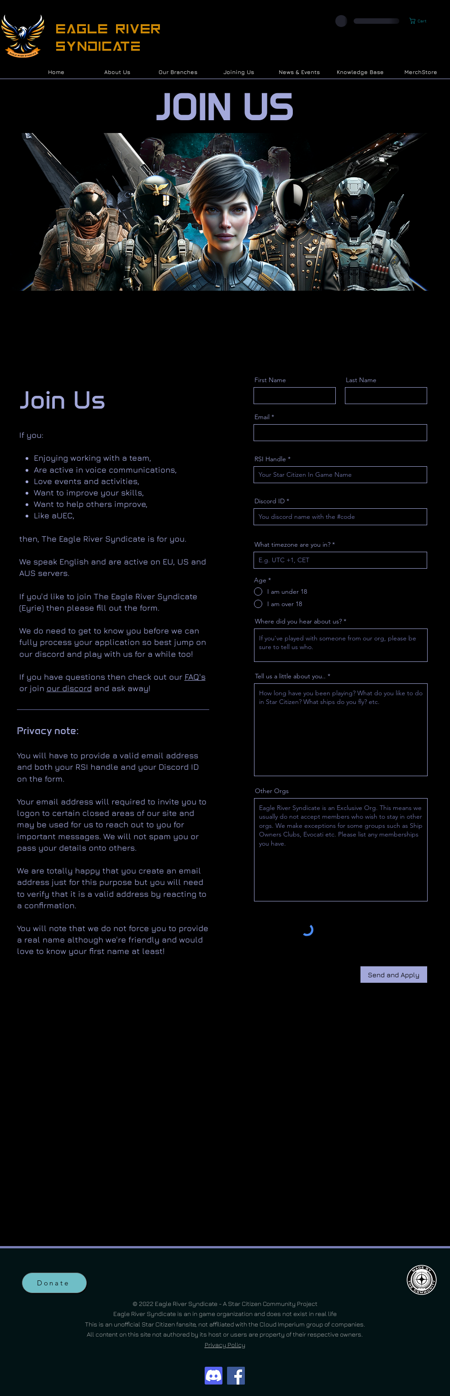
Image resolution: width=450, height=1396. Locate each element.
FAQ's (195, 677)
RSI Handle (270, 459)
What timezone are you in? (292, 544)
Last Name (361, 380)
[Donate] (54, 1283)
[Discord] (213, 1376)
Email (262, 417)
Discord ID (269, 501)
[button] (421, 21)
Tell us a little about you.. (290, 676)
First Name (270, 380)
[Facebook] (236, 1376)
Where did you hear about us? (298, 621)
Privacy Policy (225, 1344)
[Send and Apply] (393, 974)
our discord (69, 688)
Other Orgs (272, 791)
